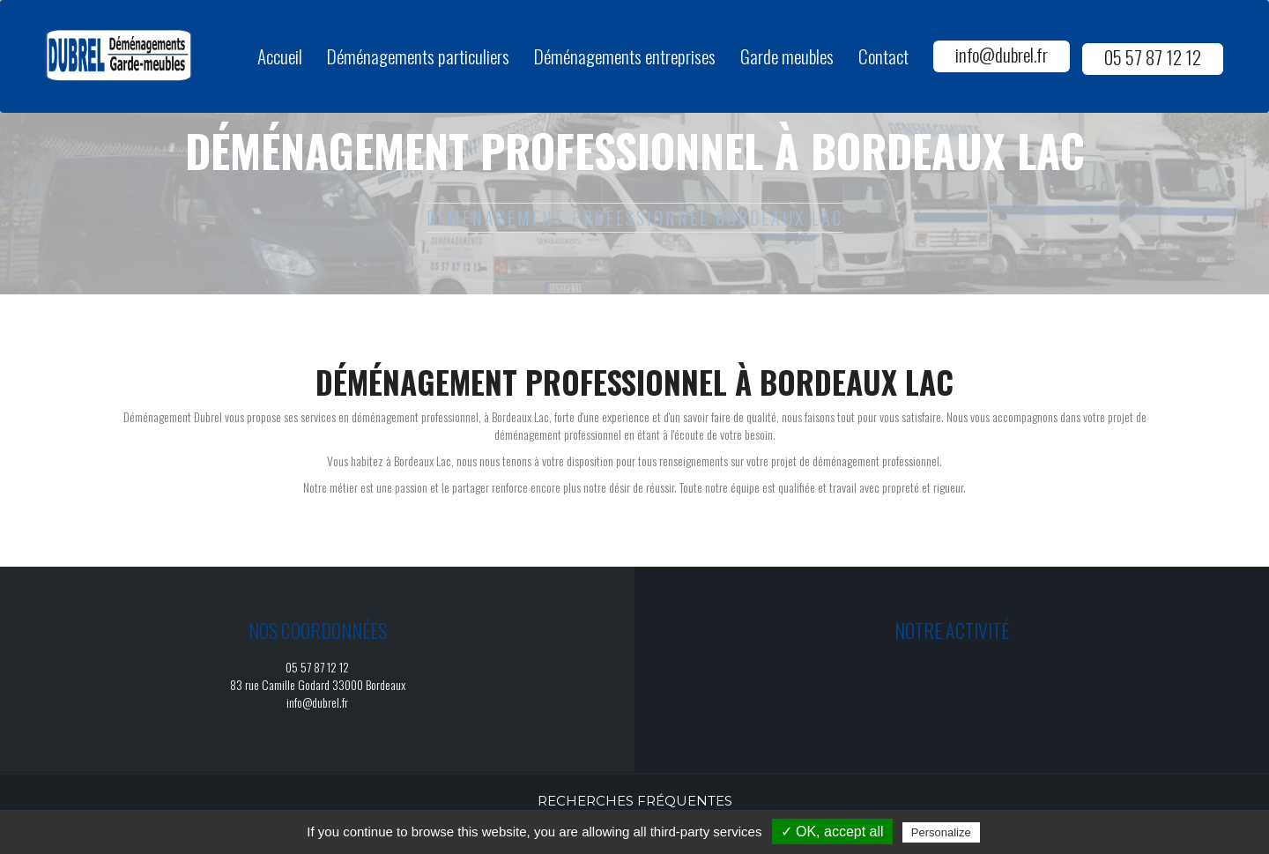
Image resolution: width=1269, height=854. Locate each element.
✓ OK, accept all (832, 831)
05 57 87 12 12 (1152, 57)
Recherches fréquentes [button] (635, 800)
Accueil (279, 56)
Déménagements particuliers (418, 56)
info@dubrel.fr (1001, 54)
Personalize (941, 832)
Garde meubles (787, 56)
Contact (883, 56)
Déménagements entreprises (625, 56)
